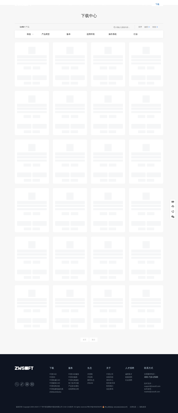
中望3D (52, 377)
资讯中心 (109, 380)
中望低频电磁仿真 (56, 389)
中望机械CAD (54, 380)
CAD (64, 407)
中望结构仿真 (54, 386)
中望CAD (53, 374)
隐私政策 (143, 407)
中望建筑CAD (54, 383)
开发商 (90, 377)
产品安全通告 (73, 386)
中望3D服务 (73, 377)
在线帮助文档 (73, 389)
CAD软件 (70, 407)
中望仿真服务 (73, 380)
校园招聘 (128, 377)
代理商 (90, 374)
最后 (93, 340)
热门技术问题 (73, 383)
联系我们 (109, 386)
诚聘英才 (128, 374)
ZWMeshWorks (55, 392)
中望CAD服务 (73, 374)
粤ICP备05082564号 (94, 407)
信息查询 (109, 389)
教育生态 (90, 380)
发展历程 (109, 377)
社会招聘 (128, 380)
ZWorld (90, 383)
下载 (51, 368)
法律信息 (133, 407)
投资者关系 (110, 383)
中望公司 (109, 374)
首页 (84, 340)
